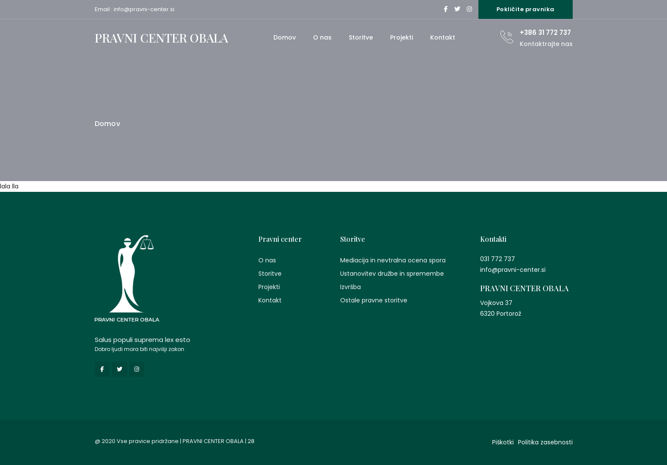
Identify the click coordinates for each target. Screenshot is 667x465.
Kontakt (442, 37)
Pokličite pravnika (525, 9)
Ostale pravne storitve (373, 300)
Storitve (361, 37)
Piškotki (503, 442)
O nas (322, 37)
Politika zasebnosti (545, 442)
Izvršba (350, 287)
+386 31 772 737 (545, 32)
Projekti (401, 37)
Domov (284, 37)
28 (251, 441)
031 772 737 (497, 259)
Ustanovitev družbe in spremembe (392, 273)
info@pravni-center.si (144, 9)
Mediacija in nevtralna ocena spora (393, 260)
